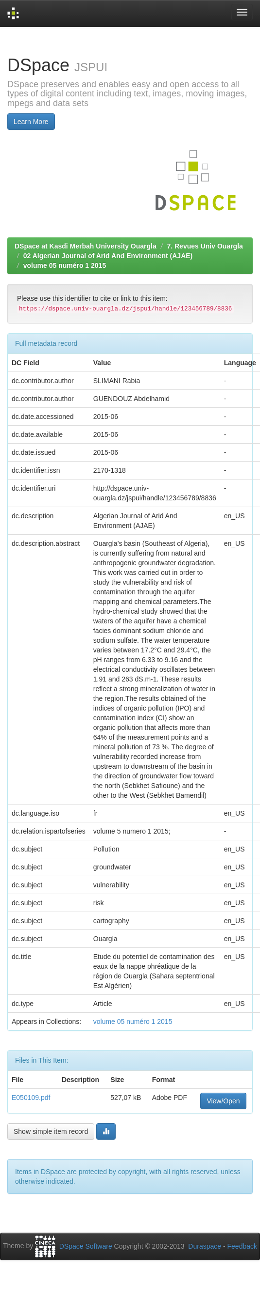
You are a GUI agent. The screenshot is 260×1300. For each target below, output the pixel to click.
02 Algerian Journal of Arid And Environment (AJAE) (107, 256)
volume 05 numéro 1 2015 (64, 265)
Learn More (31, 121)
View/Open (223, 1101)
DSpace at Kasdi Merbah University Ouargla (85, 246)
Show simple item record (51, 1131)
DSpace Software (85, 1246)
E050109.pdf (31, 1097)
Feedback (242, 1246)
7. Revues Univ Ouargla (205, 246)
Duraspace (204, 1246)
